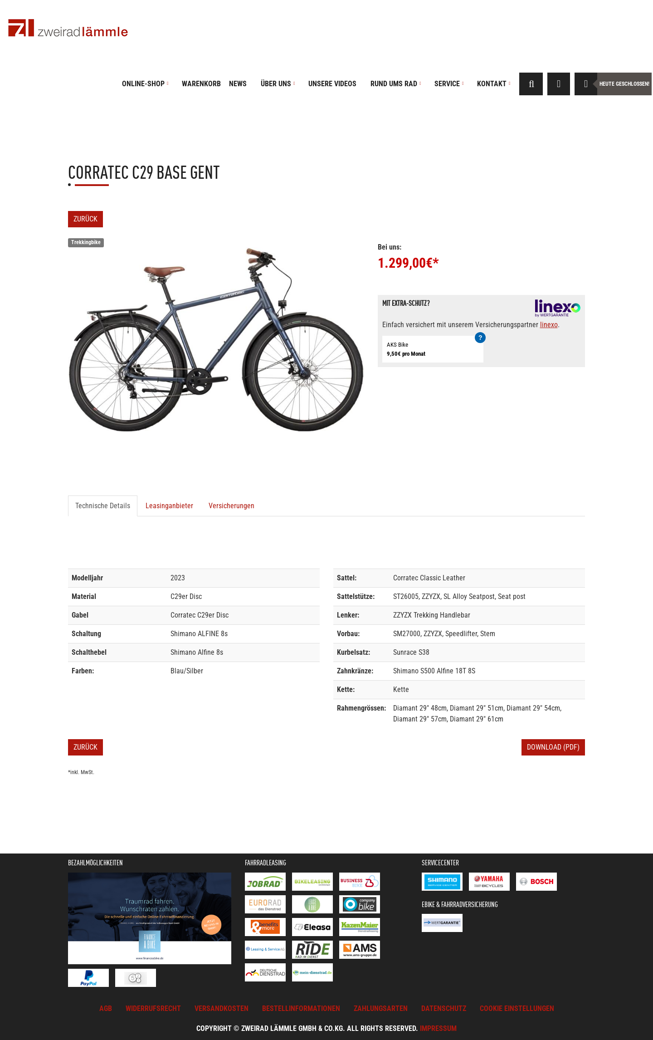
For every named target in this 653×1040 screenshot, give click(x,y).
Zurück (85, 219)
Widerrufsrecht (153, 1008)
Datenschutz (443, 1008)
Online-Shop (145, 83)
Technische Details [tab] (102, 505)
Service (449, 83)
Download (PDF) (553, 747)
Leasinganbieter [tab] (169, 505)
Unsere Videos (332, 83)
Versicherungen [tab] (231, 505)
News (238, 83)
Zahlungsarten (381, 1008)
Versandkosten (222, 1008)
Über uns (278, 83)
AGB (105, 1008)
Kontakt (494, 83)
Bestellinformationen (301, 1008)
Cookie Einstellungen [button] (517, 1008)
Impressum (438, 1028)
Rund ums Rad (395, 83)
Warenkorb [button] (201, 83)
